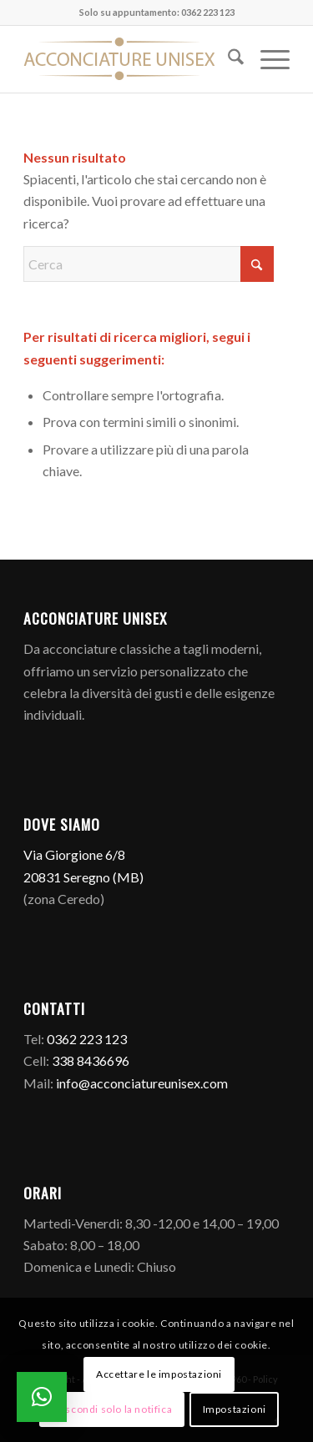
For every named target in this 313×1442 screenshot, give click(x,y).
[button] (42, 1397)
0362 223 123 (87, 1039)
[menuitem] (227, 59)
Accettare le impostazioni (159, 1374)
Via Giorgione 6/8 (74, 854)
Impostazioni (234, 1409)
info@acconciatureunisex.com (142, 1083)
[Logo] (129, 59)
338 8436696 (90, 1060)
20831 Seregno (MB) (83, 877)
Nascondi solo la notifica (112, 1409)
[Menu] (267, 59)
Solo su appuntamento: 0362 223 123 (157, 12)
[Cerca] (227, 59)
